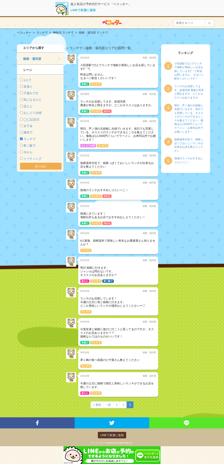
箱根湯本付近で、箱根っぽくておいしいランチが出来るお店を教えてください (188, 145)
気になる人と (32, 99)
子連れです (31, 93)
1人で (27, 80)
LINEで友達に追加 (83, 10)
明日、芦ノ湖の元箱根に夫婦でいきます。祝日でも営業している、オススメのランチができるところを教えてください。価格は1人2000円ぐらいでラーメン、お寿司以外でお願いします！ (188, 118)
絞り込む (40, 166)
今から (28, 152)
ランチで (29, 139)
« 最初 (97, 404)
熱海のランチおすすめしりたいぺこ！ (188, 160)
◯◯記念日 (31, 119)
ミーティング (32, 158)
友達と (28, 86)
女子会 (28, 126)
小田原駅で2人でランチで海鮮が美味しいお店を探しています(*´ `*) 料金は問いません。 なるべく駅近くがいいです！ (189, 71)
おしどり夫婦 (32, 112)
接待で (28, 132)
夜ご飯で (29, 145)
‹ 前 (108, 404)
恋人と (28, 106)
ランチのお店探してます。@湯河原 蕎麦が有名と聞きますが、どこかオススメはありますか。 (189, 92)
